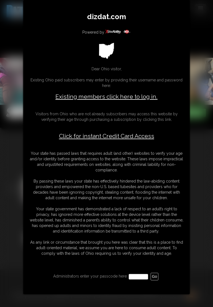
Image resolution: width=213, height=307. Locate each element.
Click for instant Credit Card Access (106, 136)
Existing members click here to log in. (106, 96)
